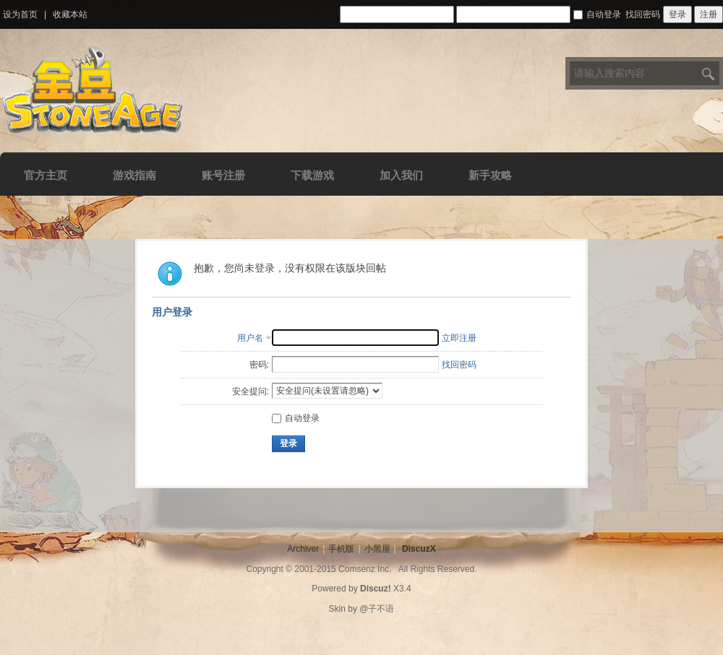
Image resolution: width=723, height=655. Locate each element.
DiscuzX (419, 549)
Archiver (303, 549)
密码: (259, 365)
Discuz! (375, 589)
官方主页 (45, 175)
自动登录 (597, 14)
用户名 (250, 338)
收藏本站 (70, 14)
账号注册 (223, 175)
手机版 (341, 549)
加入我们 (401, 175)
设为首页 (20, 14)
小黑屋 (377, 549)
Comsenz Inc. (364, 569)
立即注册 (459, 338)
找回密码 (642, 14)
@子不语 (376, 609)
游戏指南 (134, 175)
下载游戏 (312, 175)
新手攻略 (490, 175)
